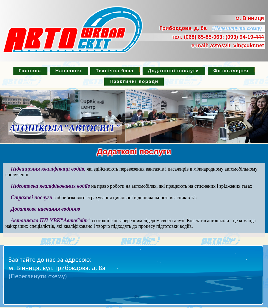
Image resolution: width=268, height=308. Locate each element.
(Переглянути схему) (235, 28)
